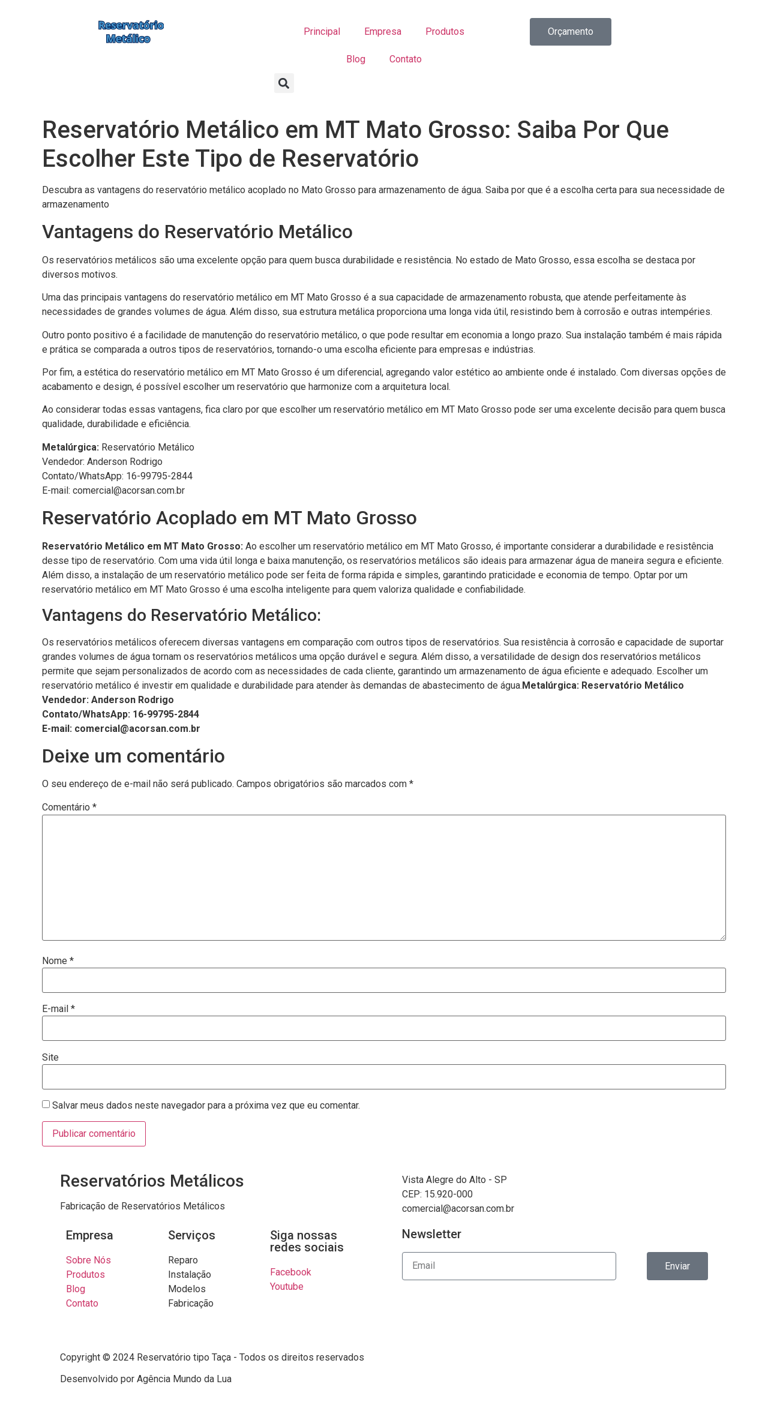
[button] (284, 83)
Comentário (69, 807)
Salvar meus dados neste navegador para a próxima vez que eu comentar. (206, 1105)
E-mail (58, 1009)
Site (50, 1057)
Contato (405, 59)
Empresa (382, 31)
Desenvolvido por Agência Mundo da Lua (146, 1379)
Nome (58, 961)
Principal (322, 31)
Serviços (191, 1235)
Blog (355, 59)
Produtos (444, 31)
